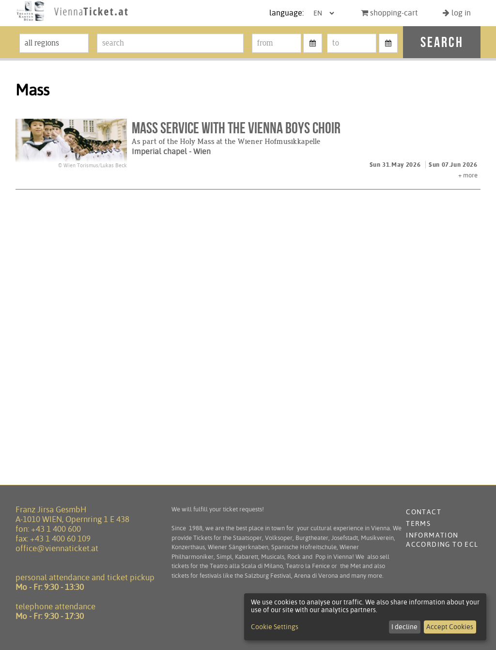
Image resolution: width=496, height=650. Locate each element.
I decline (404, 627)
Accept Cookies (449, 627)
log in (457, 12)
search (442, 42)
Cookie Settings (274, 627)
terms (418, 523)
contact (423, 512)
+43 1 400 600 (56, 529)
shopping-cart (389, 12)
